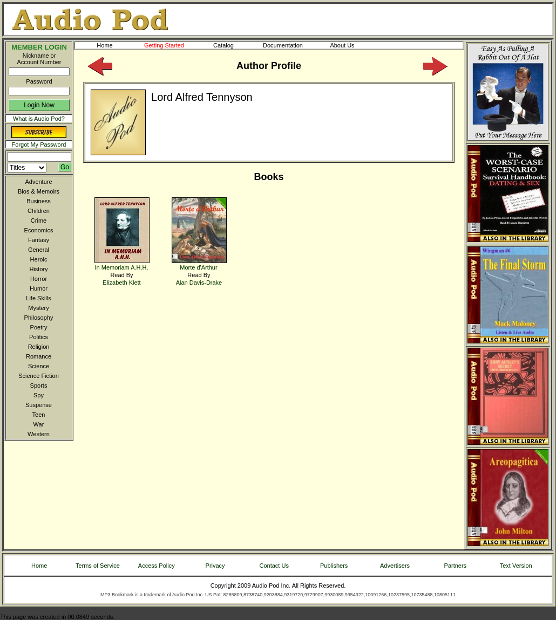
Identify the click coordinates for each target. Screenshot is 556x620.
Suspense (38, 405)
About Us (351, 45)
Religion (39, 346)
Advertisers (395, 565)
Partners (455, 565)
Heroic (39, 259)
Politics (38, 337)
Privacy (215, 565)
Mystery (38, 308)
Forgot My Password (39, 144)
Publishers (334, 565)
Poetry (39, 327)
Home (104, 45)
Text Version (516, 565)
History (38, 269)
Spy (38, 395)
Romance (38, 356)
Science (38, 366)
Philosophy (38, 317)
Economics (38, 230)
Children (39, 211)
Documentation (288, 45)
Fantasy (38, 240)
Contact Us (274, 565)
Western (39, 434)
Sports (39, 385)
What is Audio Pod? (39, 118)
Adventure (38, 181)
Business (38, 201)
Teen (38, 414)
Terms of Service (98, 565)
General (38, 249)
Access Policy (156, 565)
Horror (38, 278)
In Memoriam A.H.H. (122, 264)
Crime (38, 220)
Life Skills (38, 298)
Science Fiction (38, 376)
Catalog (233, 45)
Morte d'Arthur (199, 264)
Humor (39, 288)
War (38, 424)
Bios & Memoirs (38, 191)
